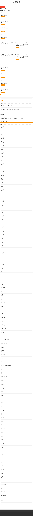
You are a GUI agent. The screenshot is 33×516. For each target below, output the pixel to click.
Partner (2, 414)
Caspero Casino (3, 328)
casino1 (2, 321)
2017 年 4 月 (2, 235)
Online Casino (3, 406)
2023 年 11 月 (2, 167)
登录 (1, 501)
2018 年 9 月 (2, 212)
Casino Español (3, 309)
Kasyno (2, 373)
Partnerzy (2, 417)
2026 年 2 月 (2, 130)
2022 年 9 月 (2, 183)
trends (2, 462)
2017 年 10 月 (2, 227)
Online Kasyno (3, 409)
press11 (2, 425)
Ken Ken (2, 118)
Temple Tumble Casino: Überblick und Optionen (11, 6)
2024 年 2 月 (2, 163)
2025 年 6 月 (2, 141)
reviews (2, 436)
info (2, 369)
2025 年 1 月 (2, 148)
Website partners (3, 480)
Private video (3, 12)
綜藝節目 (16, 2)
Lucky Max (2, 383)
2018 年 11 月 (2, 209)
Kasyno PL (2, 377)
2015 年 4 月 (2, 268)
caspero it (2, 335)
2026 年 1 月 (2, 131)
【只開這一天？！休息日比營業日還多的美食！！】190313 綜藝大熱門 (14, 118)
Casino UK (2, 318)
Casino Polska (3, 317)
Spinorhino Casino (3, 455)
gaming (2, 361)
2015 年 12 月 (2, 257)
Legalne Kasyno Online (4, 381)
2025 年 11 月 (2, 134)
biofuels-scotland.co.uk (4, 292)
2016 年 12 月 (2, 241)
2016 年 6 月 (2, 249)
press (2, 424)
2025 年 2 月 (2, 146)
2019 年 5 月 (2, 201)
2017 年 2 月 (2, 238)
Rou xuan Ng (2, 117)
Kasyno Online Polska (4, 376)
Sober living (3, 443)
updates (2, 469)
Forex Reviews (3, 355)
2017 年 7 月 (2, 231)
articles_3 (2, 284)
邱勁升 (1, 121)
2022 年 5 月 (2, 186)
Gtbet (2, 362)
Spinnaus (2, 454)
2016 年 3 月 (2, 253)
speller (2, 446)
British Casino (3, 302)
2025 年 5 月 (2, 142)
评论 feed (2, 504)
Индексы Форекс (3, 484)
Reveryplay (2, 432)
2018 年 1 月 (2, 223)
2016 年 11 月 (2, 242)
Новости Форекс (3, 488)
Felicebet (2, 347)
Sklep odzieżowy (3, 440)
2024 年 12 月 (2, 149)
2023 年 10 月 (2, 168)
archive (2, 277)
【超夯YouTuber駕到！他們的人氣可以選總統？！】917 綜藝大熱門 (14, 42)
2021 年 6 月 (2, 189)
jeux (2, 372)
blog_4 (2, 295)
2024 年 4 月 (2, 160)
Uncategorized (3, 465)
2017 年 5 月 (2, 234)
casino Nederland (3, 314)
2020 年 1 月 (2, 190)
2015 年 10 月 (2, 260)
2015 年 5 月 (2, 267)
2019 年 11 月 (2, 193)
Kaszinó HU (2, 380)
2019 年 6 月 (2, 200)
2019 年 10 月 (2, 194)
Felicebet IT (2, 351)
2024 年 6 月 (2, 157)
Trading (2, 461)
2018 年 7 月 (2, 215)
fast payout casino (3, 346)
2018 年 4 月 (2, 219)
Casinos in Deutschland (4, 325)
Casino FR (2, 310)
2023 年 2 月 (2, 179)
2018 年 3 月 (2, 220)
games (2, 358)
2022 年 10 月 (2, 182)
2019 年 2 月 (2, 205)
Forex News (3, 354)
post (2, 421)
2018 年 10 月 (2, 211)
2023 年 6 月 (2, 174)
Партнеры (2, 492)
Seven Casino (3, 439)
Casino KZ (2, 313)
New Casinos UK (3, 392)
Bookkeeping (3, 299)
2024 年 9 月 (2, 153)
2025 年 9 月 (2, 137)
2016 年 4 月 (2, 252)
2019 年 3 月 (2, 204)
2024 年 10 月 (2, 152)
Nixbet (2, 402)
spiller (2, 451)
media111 (2, 387)
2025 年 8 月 (2, 138)
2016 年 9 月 (2, 245)
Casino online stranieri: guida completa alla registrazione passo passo (10, 109)
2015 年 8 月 (2, 263)
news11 (2, 398)
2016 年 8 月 (2, 246)
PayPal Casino (3, 418)
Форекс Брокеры (3, 495)
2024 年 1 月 (2, 164)
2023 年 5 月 (2, 175)
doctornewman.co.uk (4, 343)
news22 (2, 399)
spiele (2, 447)
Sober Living (3, 444)
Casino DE (2, 306)
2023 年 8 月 (2, 171)
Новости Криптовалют (4, 487)
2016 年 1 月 (2, 256)
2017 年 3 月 (2, 237)
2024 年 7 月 (2, 156)
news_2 (2, 395)
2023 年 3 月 (2, 178)
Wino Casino (3, 481)
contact (2, 340)
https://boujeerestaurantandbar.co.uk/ (6, 365)
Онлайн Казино (3, 491)
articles (2, 283)
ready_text (2, 429)
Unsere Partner (3, 466)
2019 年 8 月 (2, 197)
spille (2, 450)
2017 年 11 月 (2, 226)
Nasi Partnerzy (3, 391)
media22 (2, 388)
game (2, 357)
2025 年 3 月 (2, 145)
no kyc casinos (3, 403)
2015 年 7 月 (2, 264)
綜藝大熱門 (7, 21)
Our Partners (3, 410)
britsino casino (3, 303)
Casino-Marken (3, 320)
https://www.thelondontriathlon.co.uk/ (6, 366)
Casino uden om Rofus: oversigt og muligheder (7, 106)
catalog (2, 336)
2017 (3, 8)
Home (1, 8)
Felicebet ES (2, 350)
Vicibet (2, 472)
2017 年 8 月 (2, 230)
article (2, 280)
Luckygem (2, 384)
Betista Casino (3, 287)
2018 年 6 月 (2, 216)
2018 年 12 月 (2, 208)
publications (3, 428)
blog (2, 294)
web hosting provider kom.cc (18, 512)
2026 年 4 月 (2, 127)
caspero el (2, 332)
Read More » (3, 24)
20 (9, 55)
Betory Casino (3, 291)
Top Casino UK (3, 458)
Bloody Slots (3, 298)
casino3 (2, 324)
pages (2, 413)
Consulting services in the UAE (5, 339)
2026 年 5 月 (2, 126)
